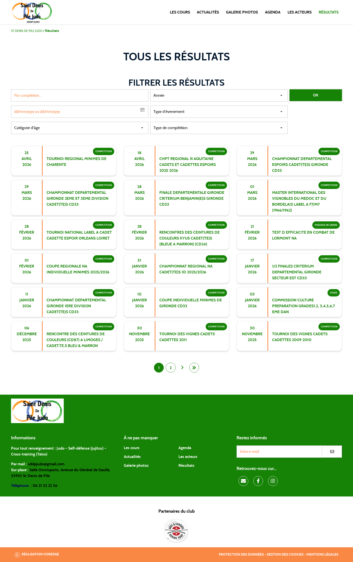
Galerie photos (242, 12)
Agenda (272, 12)
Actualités (208, 12)
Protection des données (241, 554)
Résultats (329, 12)
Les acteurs (300, 12)
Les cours (180, 12)
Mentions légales (322, 554)
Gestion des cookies (285, 554)
